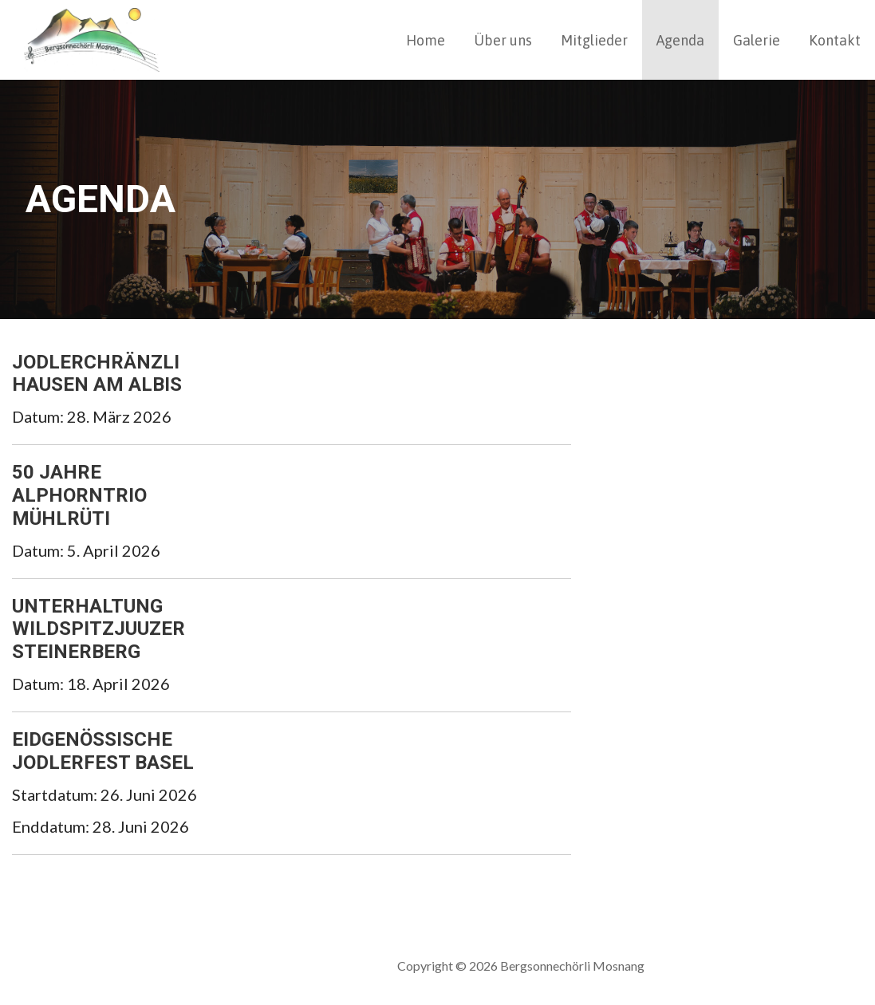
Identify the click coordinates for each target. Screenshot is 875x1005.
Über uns (503, 40)
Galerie (756, 40)
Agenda (680, 40)
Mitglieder (594, 40)
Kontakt (835, 40)
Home (425, 40)
